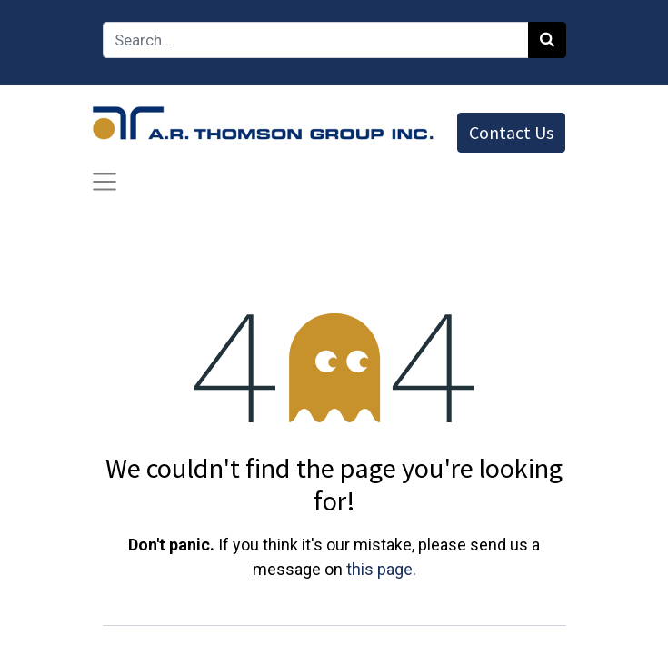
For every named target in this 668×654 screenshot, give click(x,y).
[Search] (547, 40)
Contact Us (511, 132)
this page (379, 569)
